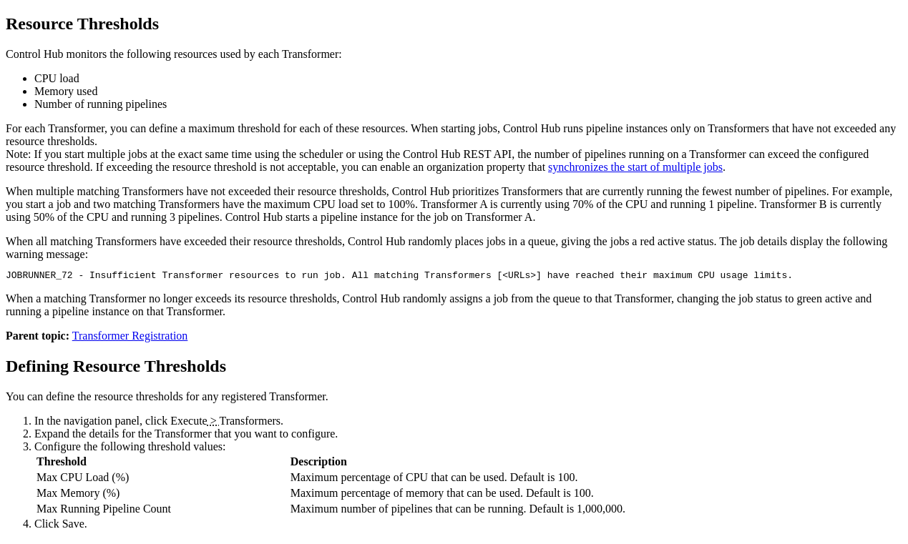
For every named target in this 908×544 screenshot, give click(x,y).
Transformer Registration (130, 338)
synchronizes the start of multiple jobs (635, 167)
